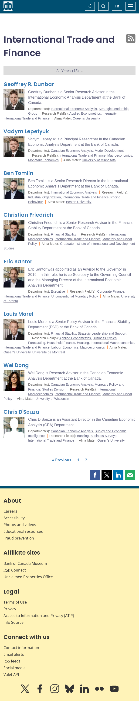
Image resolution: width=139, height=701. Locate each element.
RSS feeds (11, 661)
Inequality (109, 113)
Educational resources (23, 531)
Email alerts (13, 654)
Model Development (109, 150)
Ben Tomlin (18, 173)
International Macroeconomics (112, 343)
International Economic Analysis (74, 109)
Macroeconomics (119, 155)
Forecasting (36, 343)
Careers (10, 511)
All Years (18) (69, 70)
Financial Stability (63, 234)
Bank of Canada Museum (25, 563)
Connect (14, 570)
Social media (14, 667)
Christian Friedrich (28, 215)
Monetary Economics (43, 160)
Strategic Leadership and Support (102, 333)
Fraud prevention (18, 538)
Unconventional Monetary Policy (74, 296)
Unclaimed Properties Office (28, 576)
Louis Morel (18, 314)
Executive (58, 291)
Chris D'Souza (21, 412)
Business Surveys (103, 436)
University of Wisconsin (52, 399)
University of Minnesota (99, 160)
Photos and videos (19, 524)
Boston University (79, 202)
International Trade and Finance (26, 118)
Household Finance (61, 343)
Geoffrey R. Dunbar (28, 84)
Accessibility (14, 517)
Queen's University (86, 118)
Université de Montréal (48, 352)
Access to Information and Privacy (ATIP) (38, 615)
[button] (95, 475)
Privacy (9, 608)
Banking (83, 436)
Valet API (11, 674)
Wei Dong (16, 365)
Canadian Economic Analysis (72, 150)
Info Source (13, 622)
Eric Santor (17, 261)
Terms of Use (15, 602)
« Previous (61, 459)
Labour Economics (64, 347)
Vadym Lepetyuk (26, 131)
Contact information (21, 647)
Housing (83, 343)
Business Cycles (105, 338)
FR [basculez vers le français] (117, 6)
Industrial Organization (44, 197)
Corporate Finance (110, 291)
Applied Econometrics (85, 113)
